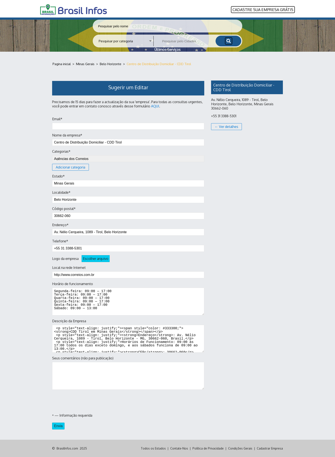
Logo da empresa (81, 258)
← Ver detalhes (226, 127)
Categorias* (128, 160)
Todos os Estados (153, 448)
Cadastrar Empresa (270, 448)
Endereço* (128, 229)
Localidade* (128, 196)
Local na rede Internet (128, 271)
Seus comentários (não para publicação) (128, 373)
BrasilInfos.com (67, 448)
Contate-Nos (179, 448)
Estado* (128, 180)
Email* (128, 123)
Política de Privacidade (208, 448)
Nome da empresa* (128, 139)
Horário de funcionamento (128, 298)
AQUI (155, 106)
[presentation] (84, 401)
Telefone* (128, 245)
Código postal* (128, 213)
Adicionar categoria (70, 167)
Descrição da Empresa (128, 336)
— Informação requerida (72, 415)
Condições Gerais (240, 448)
